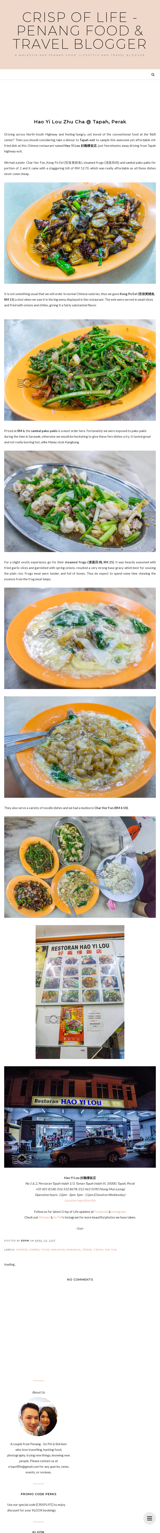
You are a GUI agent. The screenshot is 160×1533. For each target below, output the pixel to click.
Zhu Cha (111, 1249)
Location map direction (80, 1200)
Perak (87, 1249)
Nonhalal (73, 1249)
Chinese (22, 1249)
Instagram (118, 1211)
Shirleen (44, 1217)
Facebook (101, 1211)
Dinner (34, 1249)
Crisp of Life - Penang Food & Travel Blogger (80, 30)
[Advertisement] (80, 95)
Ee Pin (57, 1217)
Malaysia (58, 1249)
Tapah (98, 1249)
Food (45, 1249)
